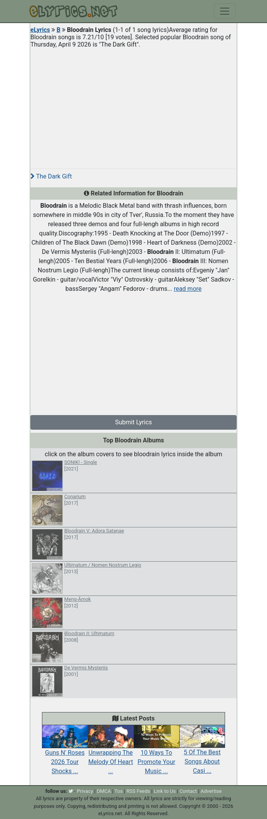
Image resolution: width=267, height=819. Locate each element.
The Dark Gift (51, 176)
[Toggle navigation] (224, 11)
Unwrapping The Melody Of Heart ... (111, 753)
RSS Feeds (138, 791)
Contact (188, 791)
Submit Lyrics (133, 422)
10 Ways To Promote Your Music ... (156, 753)
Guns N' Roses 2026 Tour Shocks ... (65, 753)
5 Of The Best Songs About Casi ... (202, 753)
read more (188, 288)
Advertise (211, 791)
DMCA (104, 791)
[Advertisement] (133, 105)
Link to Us (165, 791)
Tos (119, 791)
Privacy (85, 791)
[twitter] (70, 791)
